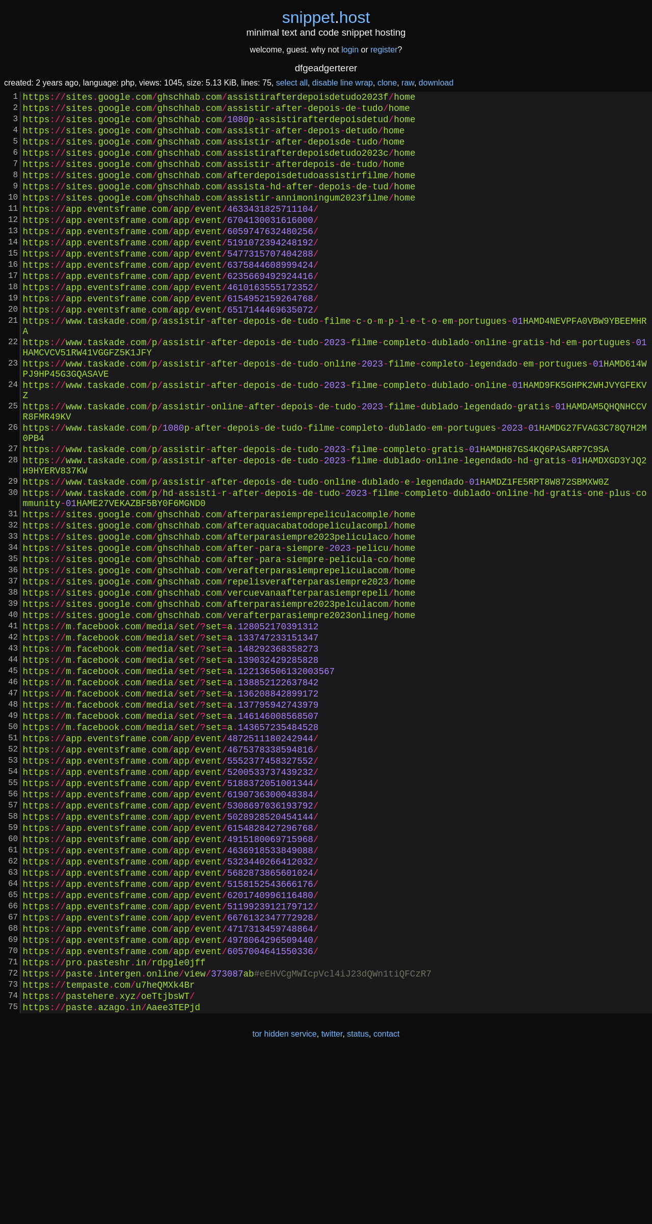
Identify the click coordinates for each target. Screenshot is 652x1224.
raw (407, 82)
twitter (332, 1203)
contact (386, 1203)
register (383, 49)
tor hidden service (284, 1203)
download (436, 82)
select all (292, 82)
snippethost (326, 17)
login (350, 49)
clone (387, 82)
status (358, 1203)
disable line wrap (342, 82)
